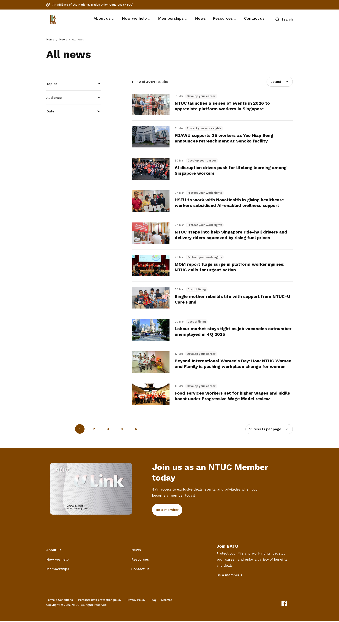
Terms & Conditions (59, 600)
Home (50, 39)
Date (50, 111)
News (63, 39)
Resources (140, 560)
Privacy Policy (135, 600)
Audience (54, 98)
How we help (57, 560)
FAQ (153, 600)
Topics (51, 84)
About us (53, 551)
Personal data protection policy (99, 600)
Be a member (227, 576)
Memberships (57, 570)
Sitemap (166, 600)
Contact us (140, 570)
